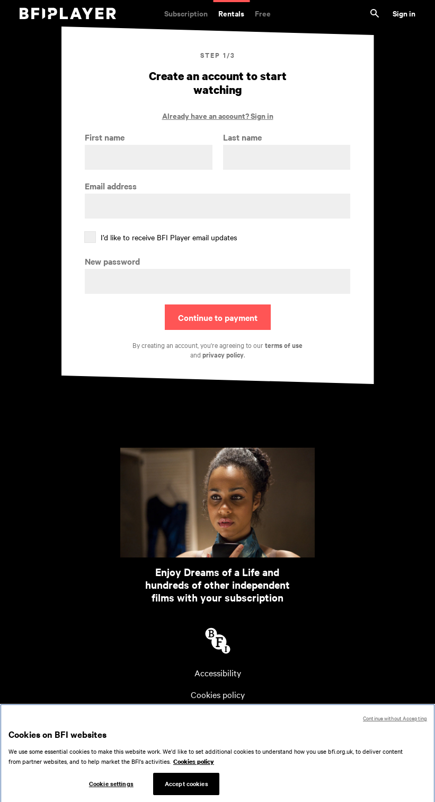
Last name (242, 137)
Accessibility (217, 672)
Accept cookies (186, 786)
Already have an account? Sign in (217, 115)
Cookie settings (111, 786)
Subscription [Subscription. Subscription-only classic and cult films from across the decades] (186, 13)
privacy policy (223, 355)
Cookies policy (218, 694)
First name (105, 137)
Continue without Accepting (395, 721)
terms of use (284, 345)
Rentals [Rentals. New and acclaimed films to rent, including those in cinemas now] (231, 13)
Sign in (404, 13)
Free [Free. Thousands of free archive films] (263, 13)
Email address (111, 185)
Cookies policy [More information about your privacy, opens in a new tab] (193, 764)
